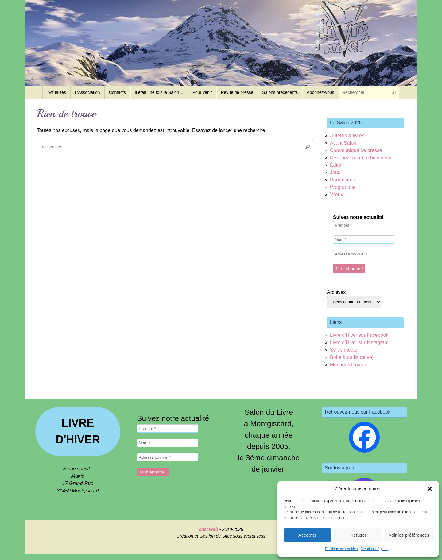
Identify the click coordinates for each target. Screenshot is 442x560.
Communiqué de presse (356, 150)
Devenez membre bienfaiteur (361, 157)
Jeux (335, 172)
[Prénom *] (363, 225)
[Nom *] (363, 239)
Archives (336, 292)
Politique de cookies (341, 549)
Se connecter (344, 349)
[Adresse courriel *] (363, 254)
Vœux (336, 194)
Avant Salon (343, 143)
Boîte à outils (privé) (352, 357)
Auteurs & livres (347, 135)
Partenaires (342, 179)
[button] (430, 489)
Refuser (358, 535)
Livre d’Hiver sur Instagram (359, 342)
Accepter (307, 535)
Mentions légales (374, 549)
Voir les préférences (409, 535)
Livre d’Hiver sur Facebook (359, 335)
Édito (335, 165)
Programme (343, 187)
